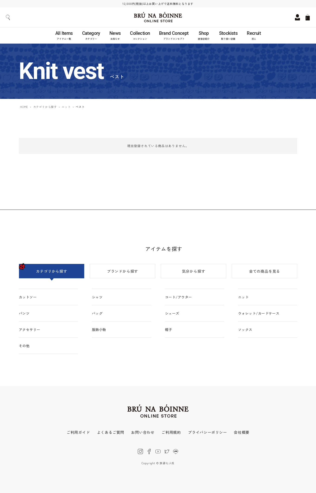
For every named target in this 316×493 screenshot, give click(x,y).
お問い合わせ (143, 432)
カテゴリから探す (45, 107)
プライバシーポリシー (207, 432)
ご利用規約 (171, 432)
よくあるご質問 (110, 432)
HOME (24, 107)
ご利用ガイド (78, 432)
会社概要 (241, 432)
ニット (66, 107)
